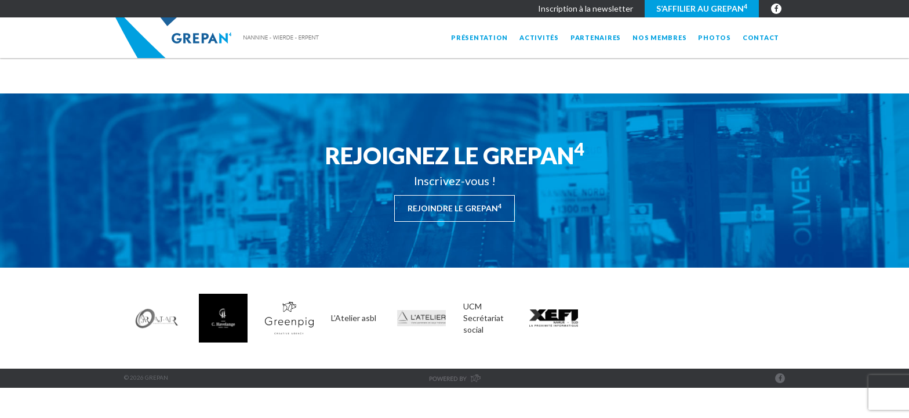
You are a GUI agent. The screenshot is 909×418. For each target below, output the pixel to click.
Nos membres (659, 37)
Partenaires (595, 37)
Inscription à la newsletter (585, 8)
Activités (539, 37)
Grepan (218, 37)
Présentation (479, 37)
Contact (761, 37)
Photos (714, 37)
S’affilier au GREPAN (701, 8)
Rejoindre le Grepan (454, 208)
